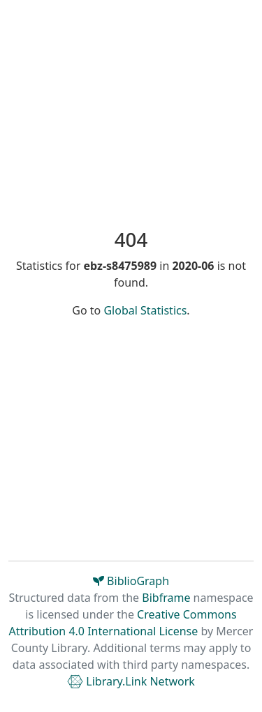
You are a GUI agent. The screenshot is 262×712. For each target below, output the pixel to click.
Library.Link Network (131, 681)
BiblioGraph (131, 581)
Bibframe (166, 597)
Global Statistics (145, 310)
